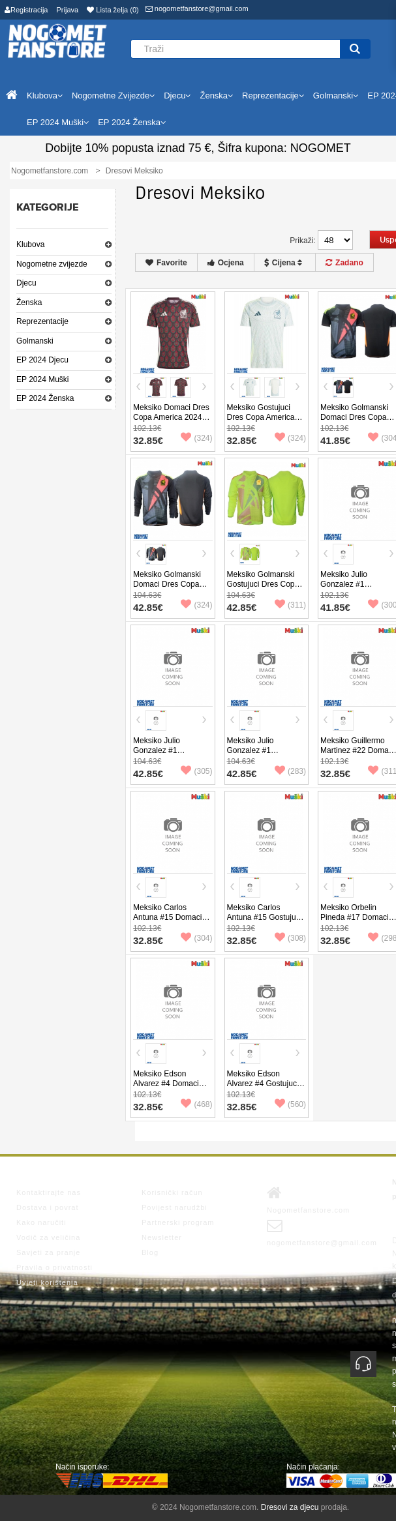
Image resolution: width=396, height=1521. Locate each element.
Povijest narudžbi (174, 1207)
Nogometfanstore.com (308, 1199)
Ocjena (225, 262)
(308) (290, 938)
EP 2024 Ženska (45, 398)
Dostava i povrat (47, 1207)
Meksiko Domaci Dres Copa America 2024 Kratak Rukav (171, 417)
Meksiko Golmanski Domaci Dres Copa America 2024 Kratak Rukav (356, 422)
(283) (290, 771)
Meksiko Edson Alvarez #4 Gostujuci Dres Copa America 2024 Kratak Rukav (263, 1088)
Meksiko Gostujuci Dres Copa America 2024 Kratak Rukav (261, 417)
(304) (196, 938)
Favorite (166, 262)
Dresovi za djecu (290, 1507)
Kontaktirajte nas (48, 1192)
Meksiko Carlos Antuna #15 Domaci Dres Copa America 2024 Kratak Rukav (167, 922)
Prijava (68, 10)
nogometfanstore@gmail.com (197, 8)
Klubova (30, 244)
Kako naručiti (41, 1222)
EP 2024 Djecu (42, 359)
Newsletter (162, 1237)
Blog (150, 1252)
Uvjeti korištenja (47, 1282)
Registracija (26, 10)
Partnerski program (178, 1222)
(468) (196, 1104)
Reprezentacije (42, 321)
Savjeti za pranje (48, 1252)
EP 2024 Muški (42, 379)
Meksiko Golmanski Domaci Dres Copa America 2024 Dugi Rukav (167, 589)
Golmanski (34, 341)
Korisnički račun (172, 1192)
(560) (290, 1104)
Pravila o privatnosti (54, 1267)
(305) (196, 771)
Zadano (344, 262)
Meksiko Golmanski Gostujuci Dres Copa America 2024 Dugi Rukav (263, 589)
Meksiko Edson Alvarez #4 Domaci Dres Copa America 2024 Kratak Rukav (167, 1088)
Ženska (29, 302)
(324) (196, 438)
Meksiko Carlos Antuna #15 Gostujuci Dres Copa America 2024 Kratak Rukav (264, 922)
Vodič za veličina (48, 1237)
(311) (290, 605)
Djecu (26, 283)
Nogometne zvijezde (51, 264)
